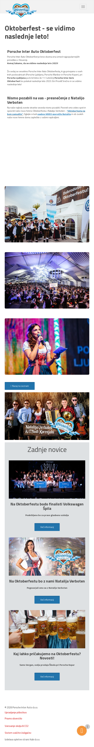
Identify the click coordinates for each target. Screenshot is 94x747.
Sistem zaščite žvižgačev (18, 732)
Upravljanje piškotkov (16, 712)
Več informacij (47, 527)
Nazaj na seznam (20, 386)
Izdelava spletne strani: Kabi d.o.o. (22, 739)
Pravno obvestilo (13, 718)
